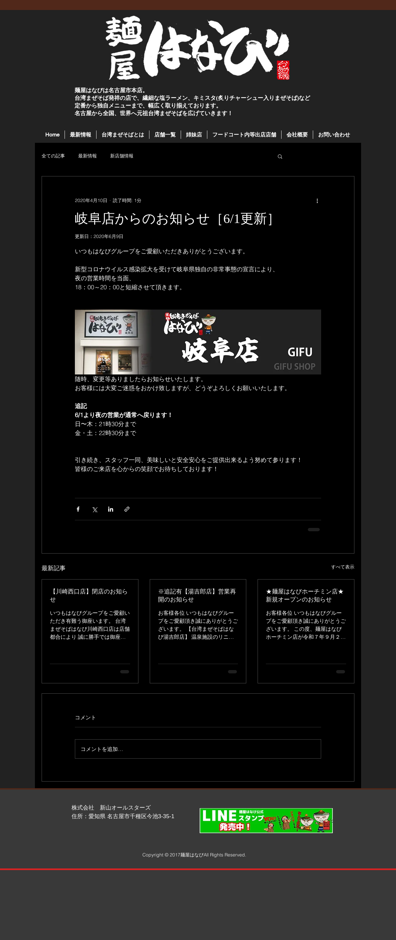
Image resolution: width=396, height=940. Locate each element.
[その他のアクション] (317, 200)
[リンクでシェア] (127, 509)
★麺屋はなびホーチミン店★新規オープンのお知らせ (305, 595)
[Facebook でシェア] (78, 509)
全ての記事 (53, 156)
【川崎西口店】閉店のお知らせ (89, 595)
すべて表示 (342, 567)
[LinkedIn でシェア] (110, 509)
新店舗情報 (121, 156)
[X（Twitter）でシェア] (94, 509)
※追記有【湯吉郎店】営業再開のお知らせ (197, 595)
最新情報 (87, 156)
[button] (165, 134)
